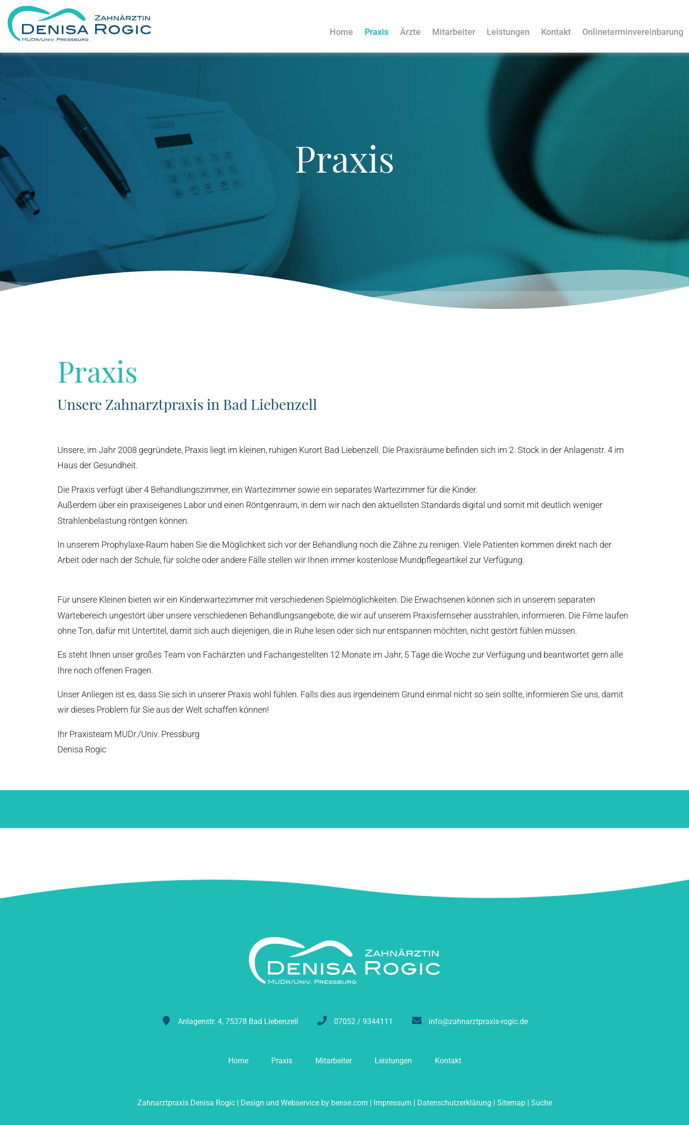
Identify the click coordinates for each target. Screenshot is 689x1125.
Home (341, 32)
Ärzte (410, 32)
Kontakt (556, 32)
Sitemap (511, 1102)
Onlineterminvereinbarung (632, 32)
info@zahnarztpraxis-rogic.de (478, 1021)
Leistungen (508, 32)
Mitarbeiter (453, 32)
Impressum (392, 1102)
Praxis (377, 32)
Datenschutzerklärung (454, 1102)
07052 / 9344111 (363, 1021)
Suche (541, 1102)
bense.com (349, 1102)
